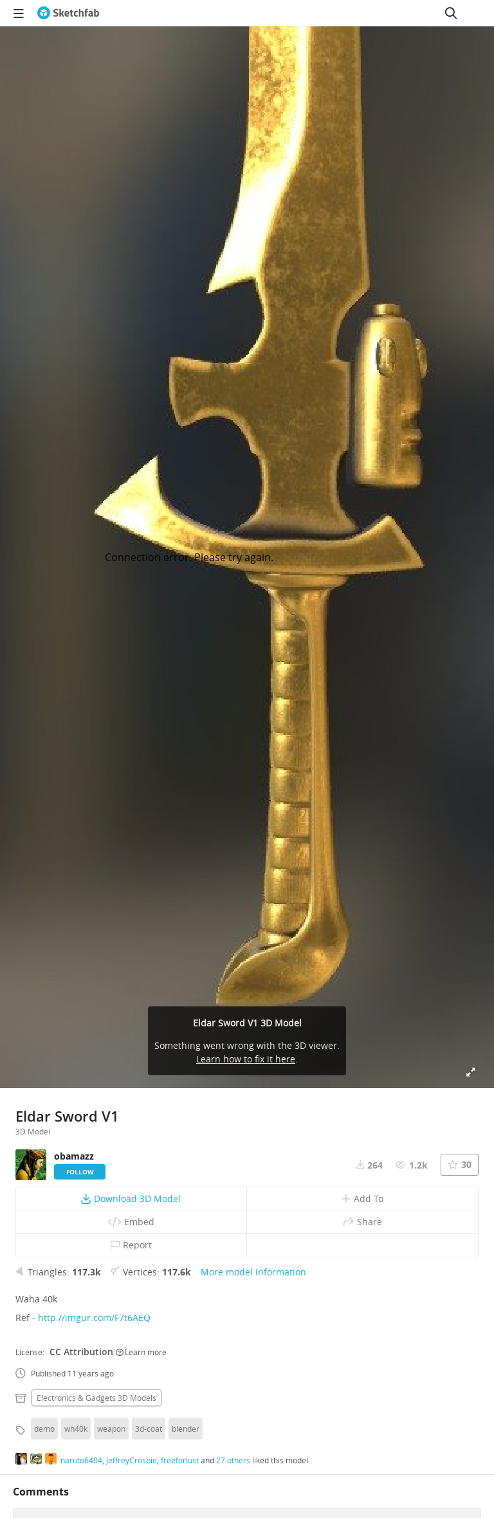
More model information (253, 1272)
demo (44, 1428)
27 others (233, 1460)
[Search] (451, 13)
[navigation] (18, 13)
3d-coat (148, 1428)
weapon (111, 1428)
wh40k (75, 1428)
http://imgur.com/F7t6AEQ (94, 1317)
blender (185, 1428)
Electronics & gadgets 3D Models (96, 1398)
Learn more (141, 1352)
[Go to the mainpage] (68, 12)
